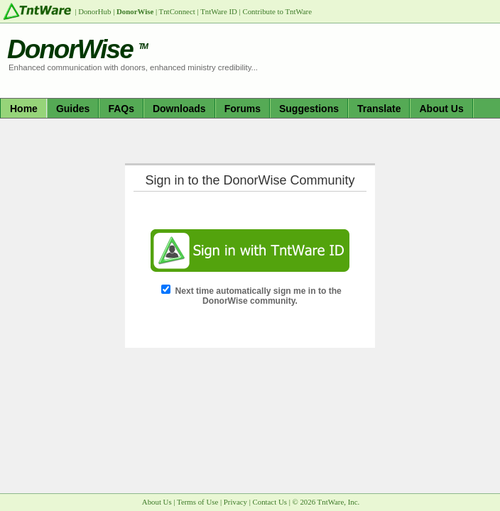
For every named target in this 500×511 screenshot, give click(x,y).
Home (24, 108)
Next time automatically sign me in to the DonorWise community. (258, 296)
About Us (441, 108)
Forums (242, 108)
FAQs (121, 108)
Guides (72, 108)
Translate (379, 108)
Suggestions (309, 108)
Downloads (179, 108)
